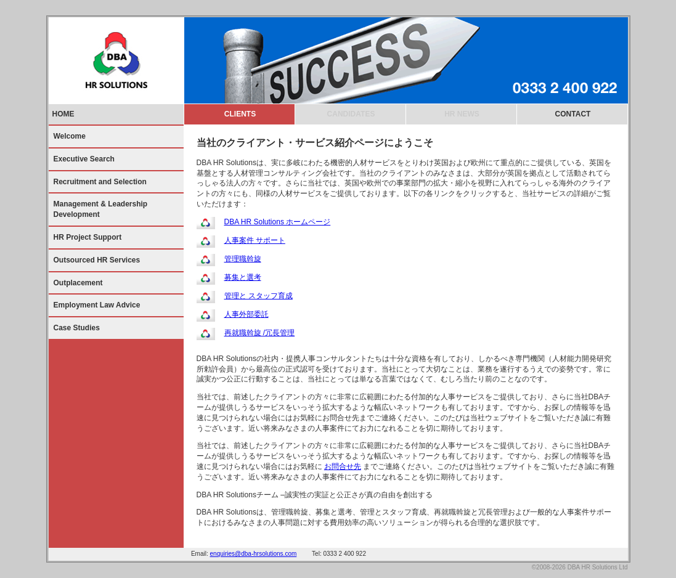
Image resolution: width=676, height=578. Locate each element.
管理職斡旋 (242, 258)
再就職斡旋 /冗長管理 (259, 332)
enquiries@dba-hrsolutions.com (253, 553)
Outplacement (78, 283)
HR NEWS (461, 114)
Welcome (70, 136)
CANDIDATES (351, 114)
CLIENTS (240, 114)
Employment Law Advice (97, 305)
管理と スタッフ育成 (258, 295)
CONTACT (573, 114)
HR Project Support (88, 237)
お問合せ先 (342, 466)
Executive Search (84, 159)
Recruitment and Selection (100, 181)
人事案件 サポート (254, 240)
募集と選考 (242, 277)
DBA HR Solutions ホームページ (277, 222)
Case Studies (77, 328)
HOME (63, 114)
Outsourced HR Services (97, 260)
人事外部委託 (246, 314)
